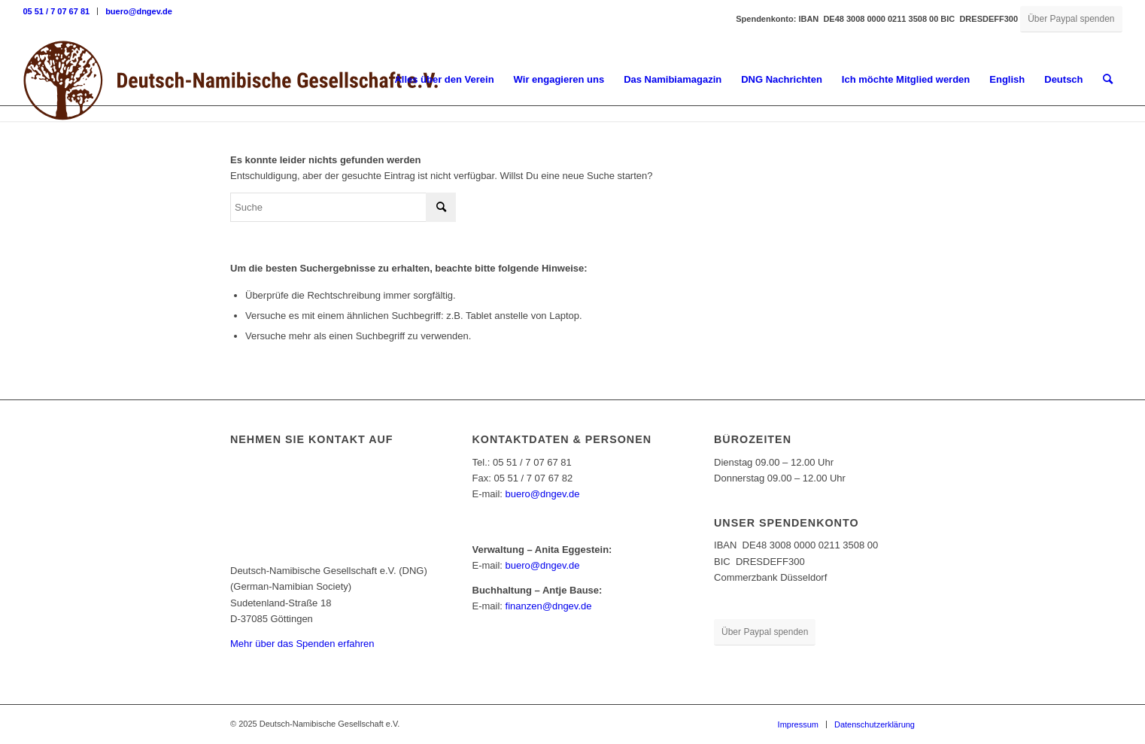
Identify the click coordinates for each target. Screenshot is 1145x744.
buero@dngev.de (138, 11)
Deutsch (1063, 79)
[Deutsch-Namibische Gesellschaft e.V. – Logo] (231, 79)
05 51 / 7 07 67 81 (56, 11)
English (1007, 79)
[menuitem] (60, 11)
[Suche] (1107, 79)
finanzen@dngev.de (549, 606)
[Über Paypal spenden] (1071, 19)
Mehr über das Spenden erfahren (302, 643)
